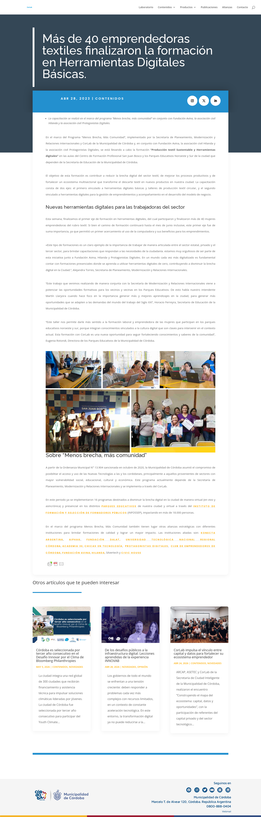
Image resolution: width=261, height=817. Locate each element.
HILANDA (98, 553)
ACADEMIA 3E (72, 546)
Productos (186, 7)
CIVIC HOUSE (131, 553)
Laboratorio (146, 7)
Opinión (142, 666)
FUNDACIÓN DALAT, (103, 539)
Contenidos (165, 7)
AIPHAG (74, 539)
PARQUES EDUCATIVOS (119, 506)
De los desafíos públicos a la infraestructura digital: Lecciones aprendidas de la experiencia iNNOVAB (129, 655)
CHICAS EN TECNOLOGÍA (103, 546)
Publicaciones (209, 7)
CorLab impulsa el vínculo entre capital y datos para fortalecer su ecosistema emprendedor (198, 653)
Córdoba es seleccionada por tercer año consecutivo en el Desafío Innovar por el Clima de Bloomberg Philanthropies (60, 655)
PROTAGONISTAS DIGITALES (146, 546)
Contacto (242, 7)
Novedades (76, 666)
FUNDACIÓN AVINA (76, 553)
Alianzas (227, 7)
